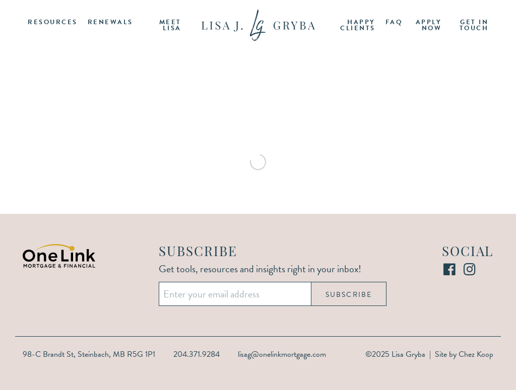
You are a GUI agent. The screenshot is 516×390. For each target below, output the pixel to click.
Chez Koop (476, 354)
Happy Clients (357, 25)
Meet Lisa (170, 25)
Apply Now (429, 25)
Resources (53, 22)
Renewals (110, 22)
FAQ (394, 22)
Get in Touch (474, 25)
